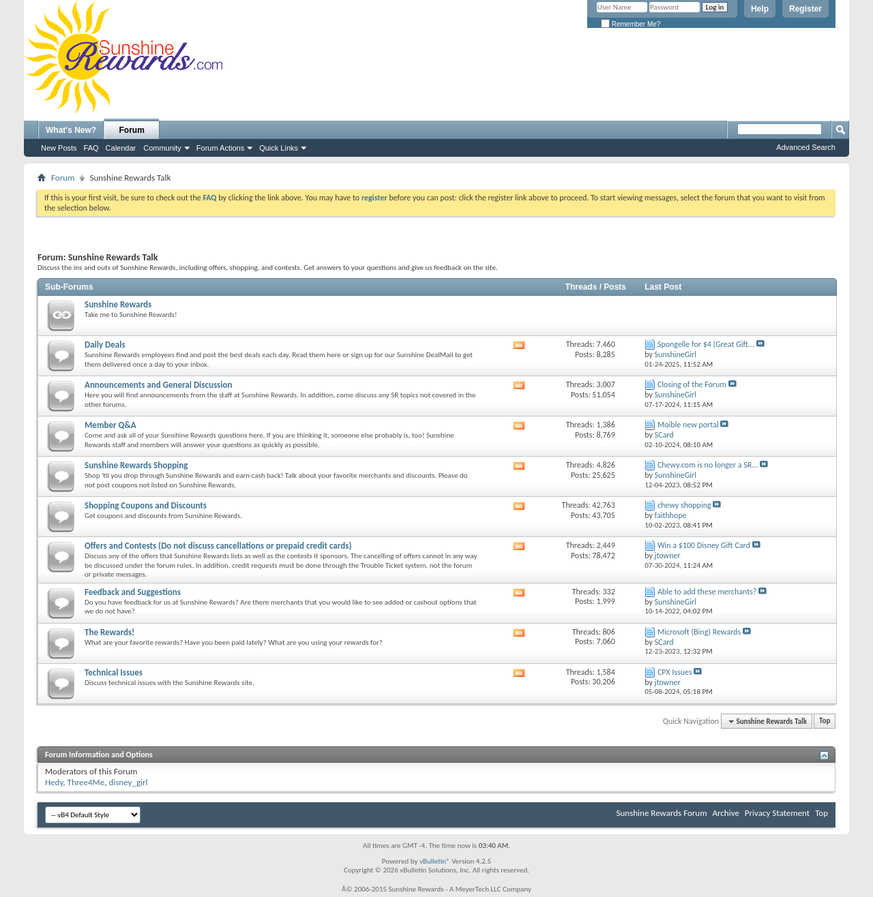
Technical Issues (114, 672)
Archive (725, 813)
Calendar (121, 148)
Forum (132, 130)
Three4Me (86, 782)
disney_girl (127, 782)
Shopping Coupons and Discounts (146, 505)
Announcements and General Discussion (158, 385)
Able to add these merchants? (707, 591)
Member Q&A (110, 425)
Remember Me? (630, 24)
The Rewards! (109, 632)
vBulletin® (434, 861)
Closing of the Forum (691, 384)
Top (824, 721)
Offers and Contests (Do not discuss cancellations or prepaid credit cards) (218, 546)
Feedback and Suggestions (133, 592)
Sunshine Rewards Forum (662, 813)
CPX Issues (674, 672)
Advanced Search (805, 147)
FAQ (91, 148)
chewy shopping (684, 505)
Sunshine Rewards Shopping (136, 465)
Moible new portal (688, 424)
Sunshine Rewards (118, 304)
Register (805, 9)
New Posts (59, 148)
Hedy (54, 782)
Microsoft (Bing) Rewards (699, 632)
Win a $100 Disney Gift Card (703, 545)
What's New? (71, 130)
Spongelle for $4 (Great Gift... (705, 344)
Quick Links (278, 148)
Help (760, 9)
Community (162, 148)
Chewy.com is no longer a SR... (707, 465)
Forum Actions (220, 148)
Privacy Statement (777, 813)
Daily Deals (105, 344)
